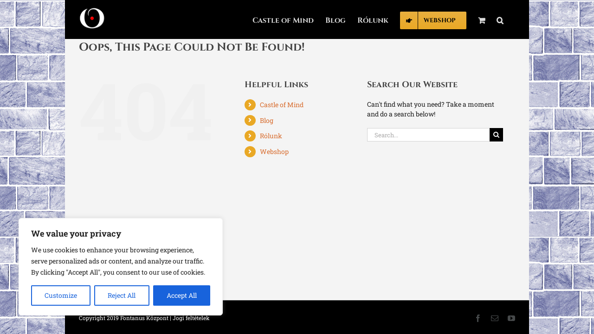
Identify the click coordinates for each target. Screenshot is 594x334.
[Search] (496, 134)
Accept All (182, 295)
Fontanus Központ (144, 317)
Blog (266, 120)
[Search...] (428, 134)
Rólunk (271, 135)
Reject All (122, 295)
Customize (61, 295)
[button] (511, 19)
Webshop (274, 151)
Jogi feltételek (191, 317)
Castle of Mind (281, 104)
